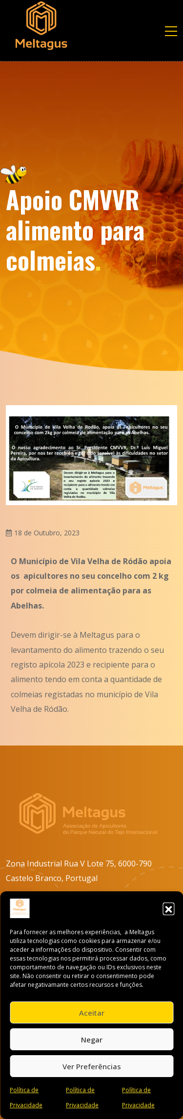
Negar (91, 1039)
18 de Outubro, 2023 (47, 532)
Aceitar (91, 1013)
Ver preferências (91, 1066)
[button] (168, 908)
